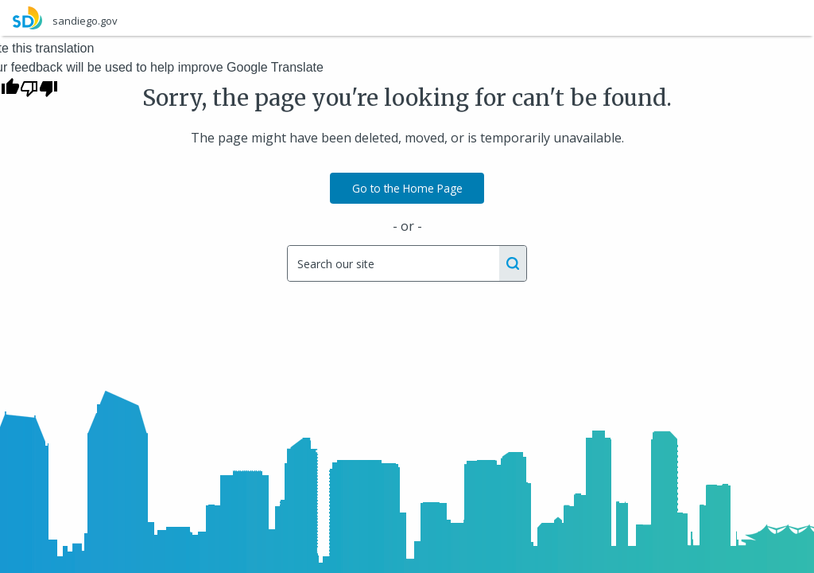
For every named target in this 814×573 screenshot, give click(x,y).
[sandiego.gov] (407, 17)
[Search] (393, 263)
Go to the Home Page (407, 188)
